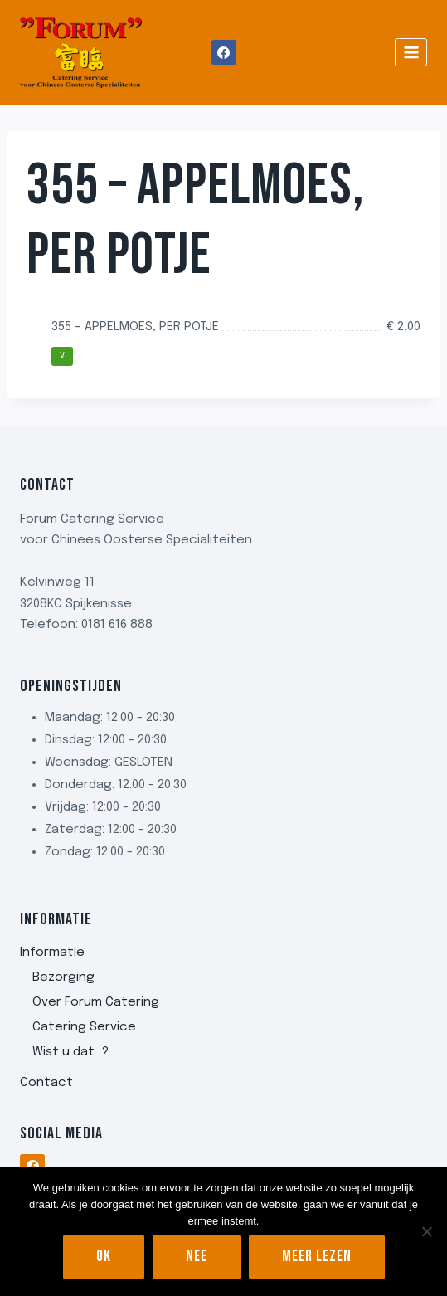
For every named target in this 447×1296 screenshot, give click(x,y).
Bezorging (63, 977)
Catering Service (84, 1027)
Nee (196, 1256)
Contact (46, 1082)
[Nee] (426, 1231)
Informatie (52, 952)
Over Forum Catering (95, 1002)
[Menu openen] (411, 52)
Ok (103, 1256)
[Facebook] (223, 52)
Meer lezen (317, 1256)
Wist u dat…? (70, 1052)
